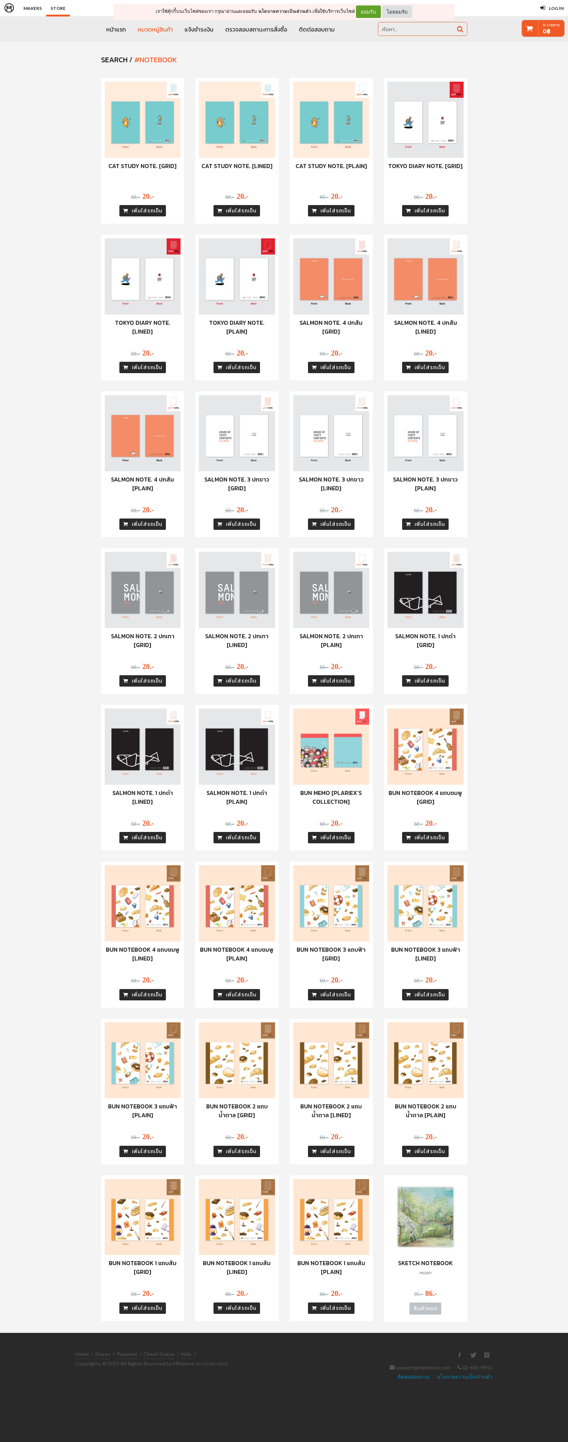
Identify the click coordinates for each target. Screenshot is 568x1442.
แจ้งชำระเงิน (199, 29)
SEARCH (114, 59)
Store (58, 8)
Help (186, 1354)
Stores (103, 1354)
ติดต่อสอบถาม (317, 29)
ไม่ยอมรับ (397, 11)
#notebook (155, 59)
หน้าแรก (116, 29)
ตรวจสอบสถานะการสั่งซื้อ (256, 29)
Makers (32, 8)
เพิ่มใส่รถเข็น (142, 211)
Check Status (159, 1354)
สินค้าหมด (425, 1308)
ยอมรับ (368, 12)
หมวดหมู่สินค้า (155, 29)
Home (82, 1354)
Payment (127, 1354)
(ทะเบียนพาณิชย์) (212, 1364)
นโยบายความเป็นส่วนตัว (284, 11)
